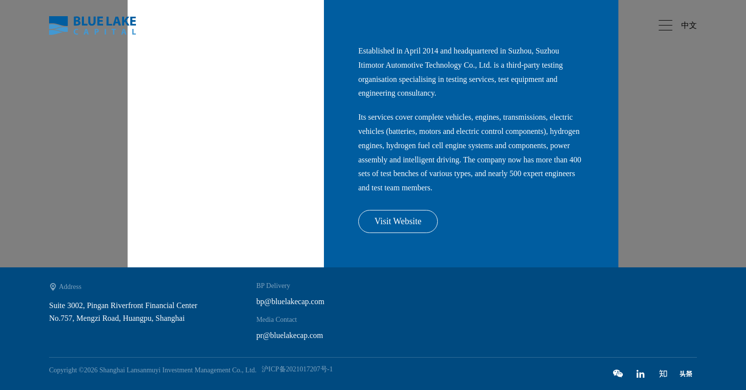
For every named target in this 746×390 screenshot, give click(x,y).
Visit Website (398, 221)
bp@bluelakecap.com (290, 301)
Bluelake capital (98, 25)
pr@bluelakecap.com (289, 335)
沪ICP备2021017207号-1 (297, 369)
